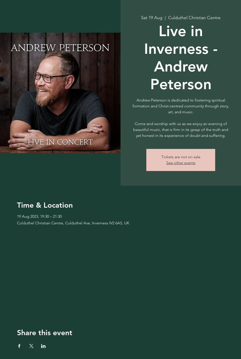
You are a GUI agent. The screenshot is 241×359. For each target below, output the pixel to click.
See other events (181, 162)
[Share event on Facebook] (19, 346)
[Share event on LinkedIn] (43, 346)
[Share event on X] (31, 346)
